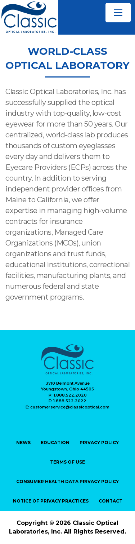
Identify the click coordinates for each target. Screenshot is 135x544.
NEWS (23, 442)
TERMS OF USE (67, 462)
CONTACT (110, 501)
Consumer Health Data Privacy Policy (67, 481)
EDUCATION (55, 442)
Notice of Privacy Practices (51, 501)
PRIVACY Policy (99, 442)
